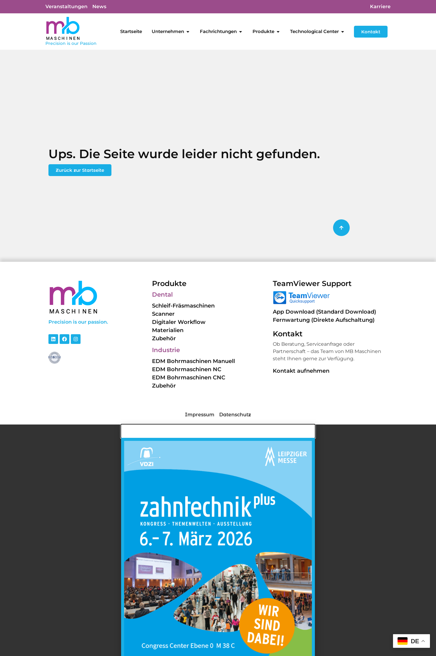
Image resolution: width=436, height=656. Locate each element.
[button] (13, 642)
